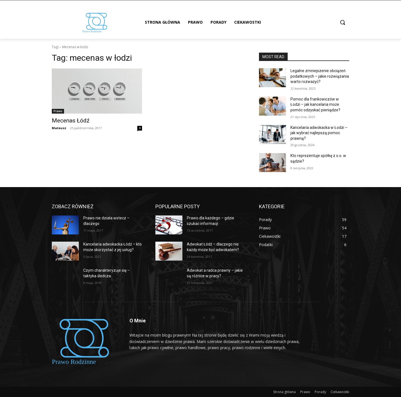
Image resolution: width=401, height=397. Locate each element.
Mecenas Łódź (70, 120)
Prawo (57, 111)
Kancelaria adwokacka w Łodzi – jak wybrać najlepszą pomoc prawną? (319, 133)
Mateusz (59, 128)
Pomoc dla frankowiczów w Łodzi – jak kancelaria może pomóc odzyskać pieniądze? (315, 104)
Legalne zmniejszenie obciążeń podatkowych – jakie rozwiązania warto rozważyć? (319, 76)
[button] (342, 22)
